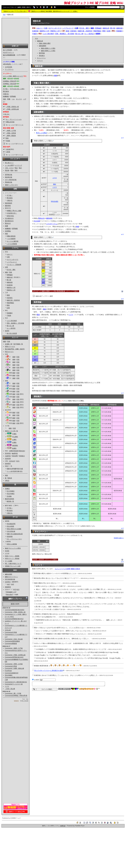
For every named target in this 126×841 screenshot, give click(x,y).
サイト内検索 (90, 7)
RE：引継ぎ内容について (13, 563)
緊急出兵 (8, 223)
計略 (17, 471)
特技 (18, 469)
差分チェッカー (9, 11)
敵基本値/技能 (9, 499)
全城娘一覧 (8, 344)
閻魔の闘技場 (11, 236)
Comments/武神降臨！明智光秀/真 (16, 695)
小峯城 (8, 152)
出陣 (6, 267)
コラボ (7, 553)
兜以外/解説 (10, 493)
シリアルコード (12, 262)
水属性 (14, 442)
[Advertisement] (15, 31)
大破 (21, 469)
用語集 (7, 170)
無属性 (14, 448)
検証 (16, 168)
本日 (14, 589)
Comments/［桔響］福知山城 (14, 668)
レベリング (18, 165)
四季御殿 (13, 96)
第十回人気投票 (12, 333)
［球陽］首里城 (11, 133)
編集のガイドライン (11, 577)
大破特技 (8, 456)
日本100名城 (11, 531)
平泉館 (8, 141)
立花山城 (8, 630)
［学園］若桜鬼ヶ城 (12, 106)
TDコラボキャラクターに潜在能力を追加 (49, 670)
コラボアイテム (51, 224)
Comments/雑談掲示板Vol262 (14, 610)
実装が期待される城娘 (14, 529)
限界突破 (42, 53)
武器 (17, 357)
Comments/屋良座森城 (12, 641)
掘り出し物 (10, 326)
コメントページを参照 (62, 569)
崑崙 (7, 138)
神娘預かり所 (11, 290)
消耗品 (7, 480)
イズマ (54, 187)
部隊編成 (10, 275)
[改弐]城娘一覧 (18, 344)
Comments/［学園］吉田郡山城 (15, 655)
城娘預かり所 (11, 287)
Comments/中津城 (11, 632)
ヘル (13, 99)
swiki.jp (62, 826)
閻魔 (8, 99)
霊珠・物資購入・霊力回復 (15, 323)
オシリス (19, 99)
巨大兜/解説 (10, 491)
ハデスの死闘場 (12, 244)
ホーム (6, 7)
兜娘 (10, 272)
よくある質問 (9, 165)
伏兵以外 (12, 461)
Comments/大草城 (11, 666)
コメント (40, 60)
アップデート (9, 69)
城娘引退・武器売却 (13, 300)
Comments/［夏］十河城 (13, 693)
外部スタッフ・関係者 (12, 558)
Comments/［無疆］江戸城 (14, 648)
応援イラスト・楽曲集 (12, 556)
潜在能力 (42, 55)
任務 (8, 257)
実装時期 (10, 536)
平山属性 (15, 437)
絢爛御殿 (6, 96)
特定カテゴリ (9, 352)
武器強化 (10, 298)
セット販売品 (11, 328)
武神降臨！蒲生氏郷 (9, 84)
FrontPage (8, 671)
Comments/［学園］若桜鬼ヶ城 (15, 612)
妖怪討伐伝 (10, 216)
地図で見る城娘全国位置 (15, 534)
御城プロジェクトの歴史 (13, 548)
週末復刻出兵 (9, 221)
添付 (28, 7)
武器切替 (8, 458)
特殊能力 (22, 456)
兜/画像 (9, 496)
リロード (13, 7)
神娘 (6, 475)
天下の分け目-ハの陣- (17, 89)
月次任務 (37, 221)
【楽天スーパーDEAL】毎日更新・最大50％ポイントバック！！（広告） (54, 11)
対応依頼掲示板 (10, 579)
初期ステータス (10, 346)
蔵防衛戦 (8, 205)
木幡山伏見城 (10, 122)
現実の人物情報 (12, 544)
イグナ (7, 686)
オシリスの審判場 (12, 241)
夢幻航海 (6, 91)
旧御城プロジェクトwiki (12, 566)
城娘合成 (10, 277)
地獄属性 (15, 445)
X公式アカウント (8, 52)
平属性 (14, 434)
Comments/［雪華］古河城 (14, 664)
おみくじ (10, 254)
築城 (8, 295)
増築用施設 (10, 303)
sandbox (8, 582)
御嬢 (14, 469)
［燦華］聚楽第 (11, 135)
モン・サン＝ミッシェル (14, 119)
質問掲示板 (8, 174)
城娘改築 (10, 282)
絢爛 (6, 226)
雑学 (16, 170)
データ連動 (8, 561)
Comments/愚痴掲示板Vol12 (14, 619)
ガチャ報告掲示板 (10, 180)
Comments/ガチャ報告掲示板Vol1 (16, 682)
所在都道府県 (11, 524)
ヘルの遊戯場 (11, 238)
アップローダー (21, 11)
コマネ (54, 178)
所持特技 (8, 453)
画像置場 (8, 587)
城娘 (6, 272)
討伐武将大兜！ (12, 213)
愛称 (11, 170)
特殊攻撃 (15, 456)
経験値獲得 (42, 46)
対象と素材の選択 (44, 43)
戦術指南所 (8, 203)
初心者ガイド (9, 163)
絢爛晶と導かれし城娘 (14, 211)
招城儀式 (10, 313)
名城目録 (10, 285)
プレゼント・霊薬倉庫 (14, 264)
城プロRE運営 (7, 50)
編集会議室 (8, 574)
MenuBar (9, 594)
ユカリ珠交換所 (12, 321)
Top (4, 14)
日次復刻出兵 (9, 218)
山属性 (14, 439)
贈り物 (9, 280)
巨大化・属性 (11, 269)
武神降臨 (8, 231)
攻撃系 (11, 451)
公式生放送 (8, 67)
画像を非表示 (75, 569)
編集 (19, 7)
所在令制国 (10, 526)
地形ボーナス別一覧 (11, 431)
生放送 (7, 551)
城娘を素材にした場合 (48, 51)
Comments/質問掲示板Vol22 (14, 657)
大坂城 (8, 149)
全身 (11, 469)
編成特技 (15, 453)
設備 (8, 308)
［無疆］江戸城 (11, 130)
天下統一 (6, 89)
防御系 (16, 451)
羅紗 (54, 184)
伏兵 (17, 461)
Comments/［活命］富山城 (14, 639)
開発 (8, 305)
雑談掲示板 (8, 177)
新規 (23, 7)
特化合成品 (54, 201)
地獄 (4, 99)
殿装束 (10, 478)
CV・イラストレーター (14, 539)
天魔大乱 (6, 94)
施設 (44, 309)
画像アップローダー (11, 185)
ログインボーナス (12, 259)
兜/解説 (7, 488)
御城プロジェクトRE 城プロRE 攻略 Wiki (93, 3)
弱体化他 (22, 451)
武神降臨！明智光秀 (9, 81)
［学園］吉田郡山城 (12, 109)
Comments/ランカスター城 (14, 684)
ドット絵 (10, 471)
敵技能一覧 (10, 501)
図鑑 (8, 469)
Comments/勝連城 (11, 643)
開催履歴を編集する (119, 538)
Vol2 (8, 584)
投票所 (7, 331)
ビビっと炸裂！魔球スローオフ (13, 76)
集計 (20, 168)
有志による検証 (41, 133)
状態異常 (8, 463)
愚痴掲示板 (8, 182)
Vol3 (12, 584)
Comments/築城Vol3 (11, 673)
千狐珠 (9, 315)
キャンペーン (41, 58)
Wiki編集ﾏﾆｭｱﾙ (11, 592)
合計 (18, 589)
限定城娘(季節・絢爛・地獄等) (15, 349)
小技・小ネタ (9, 168)
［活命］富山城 (10, 689)
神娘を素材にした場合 (48, 48)
